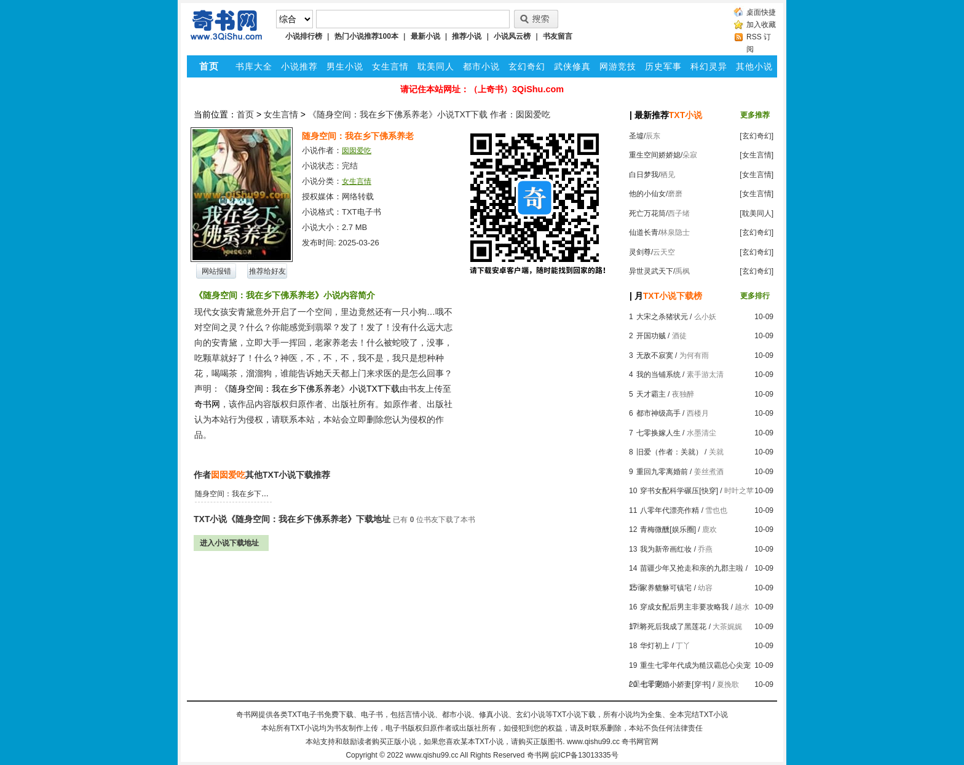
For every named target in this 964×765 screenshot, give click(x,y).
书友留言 (557, 36)
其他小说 (754, 66)
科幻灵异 (708, 66)
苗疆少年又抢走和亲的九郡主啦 (691, 568)
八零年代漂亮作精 (669, 510)
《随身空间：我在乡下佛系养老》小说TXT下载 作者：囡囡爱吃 (429, 114)
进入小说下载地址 (229, 543)
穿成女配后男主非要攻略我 (684, 607)
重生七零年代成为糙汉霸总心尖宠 (695, 665)
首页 (245, 114)
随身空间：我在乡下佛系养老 (243, 494)
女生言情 (390, 66)
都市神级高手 (658, 413)
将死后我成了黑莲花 (673, 626)
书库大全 (253, 66)
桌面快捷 (761, 12)
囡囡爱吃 (356, 150)
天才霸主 (651, 394)
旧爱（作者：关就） (669, 452)
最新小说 (425, 36)
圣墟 (636, 136)
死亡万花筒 (647, 213)
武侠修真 (572, 66)
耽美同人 (435, 66)
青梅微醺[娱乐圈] (668, 529)
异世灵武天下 (651, 271)
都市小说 (481, 66)
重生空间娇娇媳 (655, 155)
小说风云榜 (512, 36)
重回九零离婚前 (662, 471)
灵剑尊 (640, 252)
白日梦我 (643, 174)
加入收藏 (761, 24)
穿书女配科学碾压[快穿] (679, 490)
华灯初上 (655, 645)
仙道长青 (643, 232)
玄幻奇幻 (526, 66)
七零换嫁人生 (658, 433)
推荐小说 (466, 36)
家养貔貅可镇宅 (666, 588)
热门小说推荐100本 (366, 36)
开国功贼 (651, 335)
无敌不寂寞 (654, 355)
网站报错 (216, 271)
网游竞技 (617, 66)
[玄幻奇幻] (756, 136)
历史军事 (663, 66)
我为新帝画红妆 (666, 549)
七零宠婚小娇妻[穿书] (675, 684)
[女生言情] (756, 155)
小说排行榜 (303, 36)
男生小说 (344, 66)
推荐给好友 (267, 271)
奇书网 (538, 755)
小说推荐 (299, 66)
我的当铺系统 (658, 374)
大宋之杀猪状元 (662, 316)
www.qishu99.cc (431, 755)
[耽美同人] (756, 213)
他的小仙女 (647, 193)
